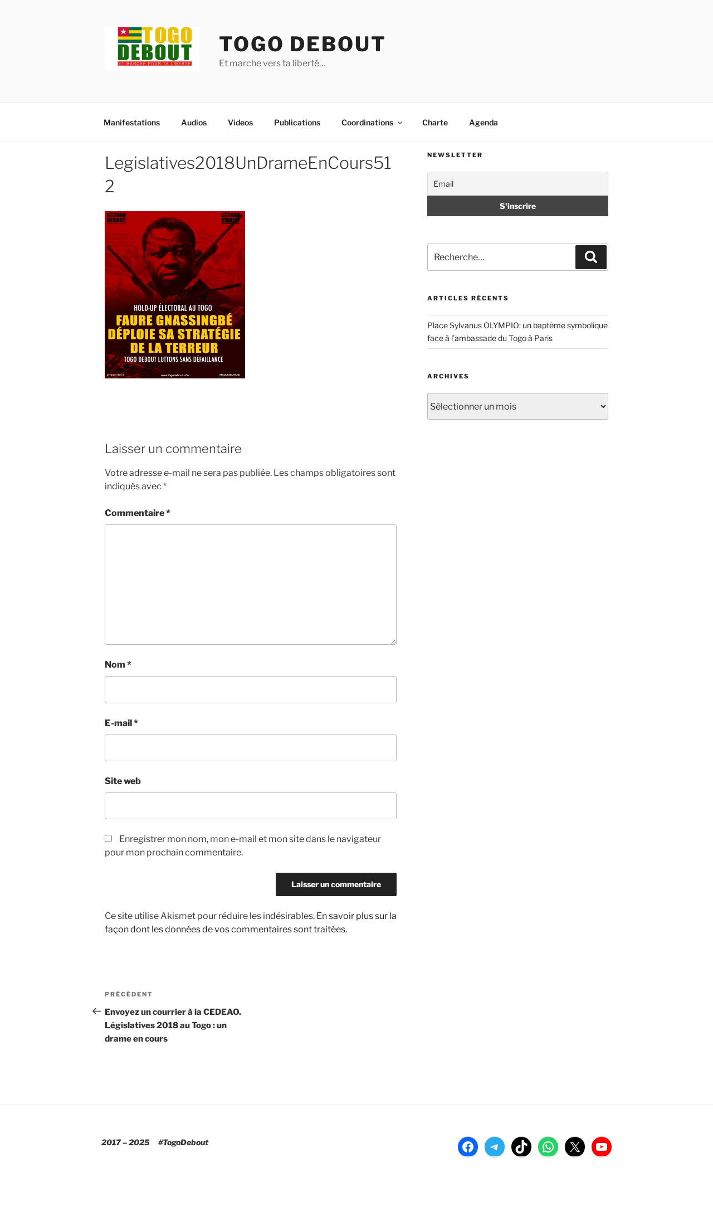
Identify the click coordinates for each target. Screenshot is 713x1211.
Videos (240, 122)
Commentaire (137, 513)
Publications (297, 122)
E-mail (121, 723)
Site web (123, 781)
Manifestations (132, 122)
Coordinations (372, 122)
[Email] (517, 184)
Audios (194, 122)
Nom (118, 664)
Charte (435, 122)
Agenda (483, 122)
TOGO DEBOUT (303, 44)
